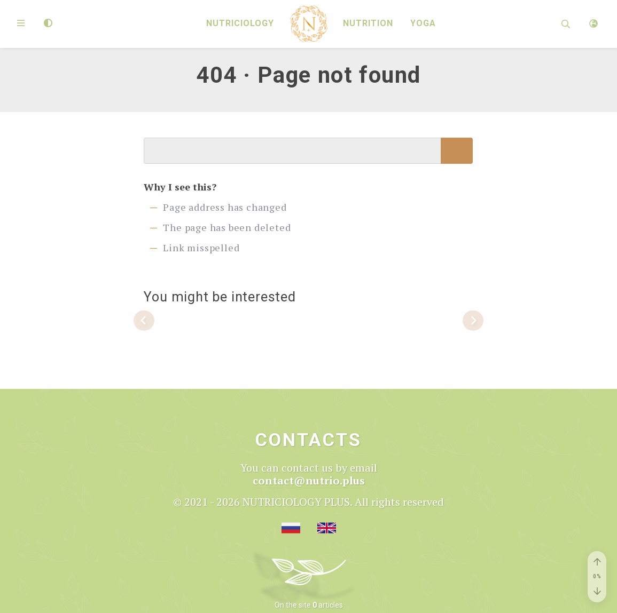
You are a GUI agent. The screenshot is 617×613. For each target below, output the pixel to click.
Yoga (423, 24)
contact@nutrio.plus (309, 480)
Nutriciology (240, 24)
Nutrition (368, 24)
